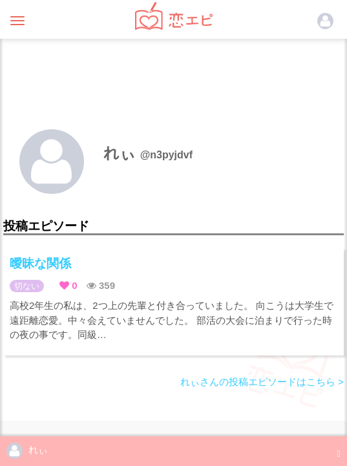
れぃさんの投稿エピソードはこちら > (262, 381)
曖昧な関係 (40, 263)
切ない (26, 286)
